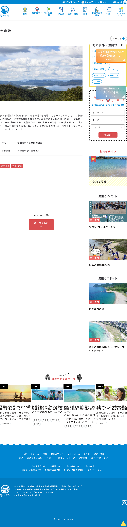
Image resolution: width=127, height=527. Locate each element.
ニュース (35, 454)
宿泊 (21, 458)
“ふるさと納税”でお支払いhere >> (110, 55)
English (117, 2)
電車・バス (99, 75)
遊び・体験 (99, 454)
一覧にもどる (41, 225)
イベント (50, 458)
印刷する (119, 38)
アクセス (105, 2)
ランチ (97, 81)
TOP (24, 454)
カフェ (113, 69)
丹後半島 (114, 75)
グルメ (87, 454)
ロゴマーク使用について (31, 470)
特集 (45, 454)
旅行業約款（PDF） (74, 466)
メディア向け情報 (99, 458)
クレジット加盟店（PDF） (74, 470)
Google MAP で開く (41, 215)
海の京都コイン (90, 2)
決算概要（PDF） (56, 466)
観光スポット (57, 454)
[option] (41, 73)
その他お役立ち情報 (52, 470)
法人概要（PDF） (39, 466)
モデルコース (73, 454)
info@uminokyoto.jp (30, 495)
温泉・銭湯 (99, 69)
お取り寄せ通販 (34, 458)
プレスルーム (71, 2)
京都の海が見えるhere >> (111, 92)
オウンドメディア (66, 458)
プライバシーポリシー (96, 470)
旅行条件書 (90, 466)
